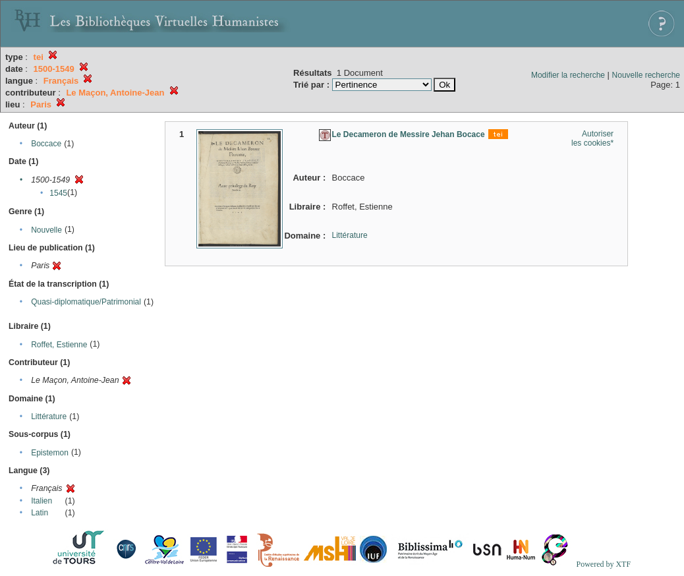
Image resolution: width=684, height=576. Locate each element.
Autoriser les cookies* (592, 138)
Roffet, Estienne (59, 344)
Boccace (46, 143)
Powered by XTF (603, 564)
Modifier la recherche (568, 75)
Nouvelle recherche (646, 75)
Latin (39, 512)
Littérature (49, 416)
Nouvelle (46, 230)
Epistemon (50, 452)
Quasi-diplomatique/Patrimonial (86, 301)
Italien (41, 500)
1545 (58, 193)
